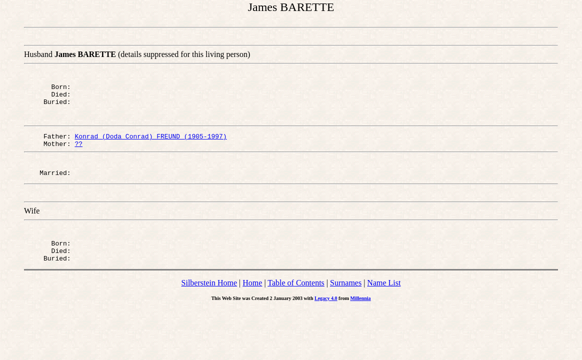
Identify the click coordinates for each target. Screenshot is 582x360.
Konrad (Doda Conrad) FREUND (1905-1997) (150, 142)
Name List (383, 298)
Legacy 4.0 (326, 313)
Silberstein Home (210, 298)
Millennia (360, 313)
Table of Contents (296, 298)
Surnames (346, 298)
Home (252, 298)
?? (78, 151)
